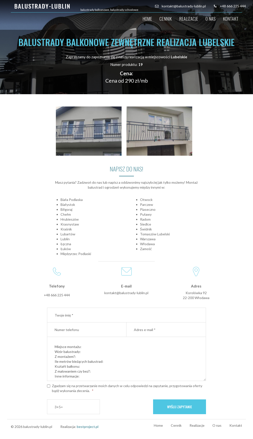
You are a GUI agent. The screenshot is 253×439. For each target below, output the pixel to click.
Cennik (165, 18)
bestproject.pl (87, 426)
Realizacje (188, 18)
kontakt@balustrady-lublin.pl (184, 6)
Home (147, 18)
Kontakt (230, 18)
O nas (211, 18)
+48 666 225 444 (233, 6)
